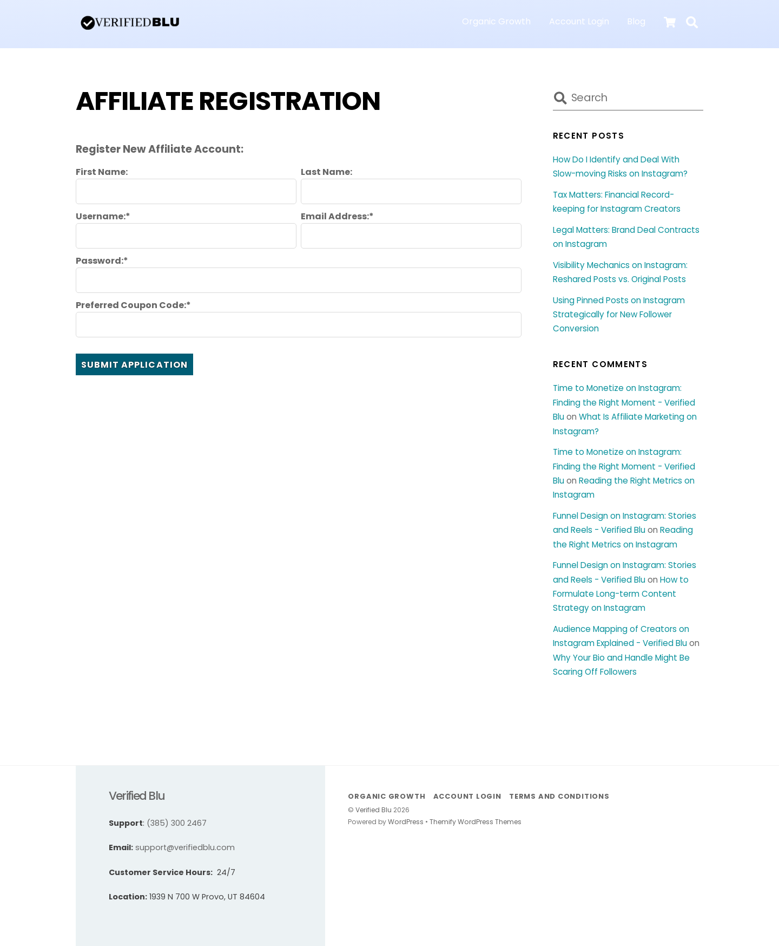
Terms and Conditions (559, 796)
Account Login (579, 21)
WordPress (406, 821)
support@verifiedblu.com (185, 847)
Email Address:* (337, 216)
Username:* (103, 216)
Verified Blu (373, 809)
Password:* (102, 261)
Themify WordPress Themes (475, 821)
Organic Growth (496, 21)
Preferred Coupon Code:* (133, 305)
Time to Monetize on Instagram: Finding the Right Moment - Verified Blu (624, 402)
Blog (636, 21)
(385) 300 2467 (177, 823)
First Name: (102, 172)
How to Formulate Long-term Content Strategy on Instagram (621, 594)
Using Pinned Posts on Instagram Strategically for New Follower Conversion (619, 315)
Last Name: (326, 172)
